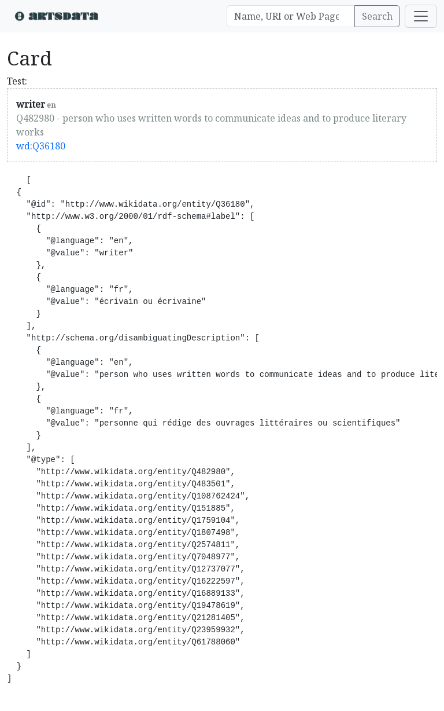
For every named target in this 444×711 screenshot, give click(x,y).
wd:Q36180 (40, 146)
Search (377, 16)
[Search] (291, 16)
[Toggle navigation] (421, 16)
